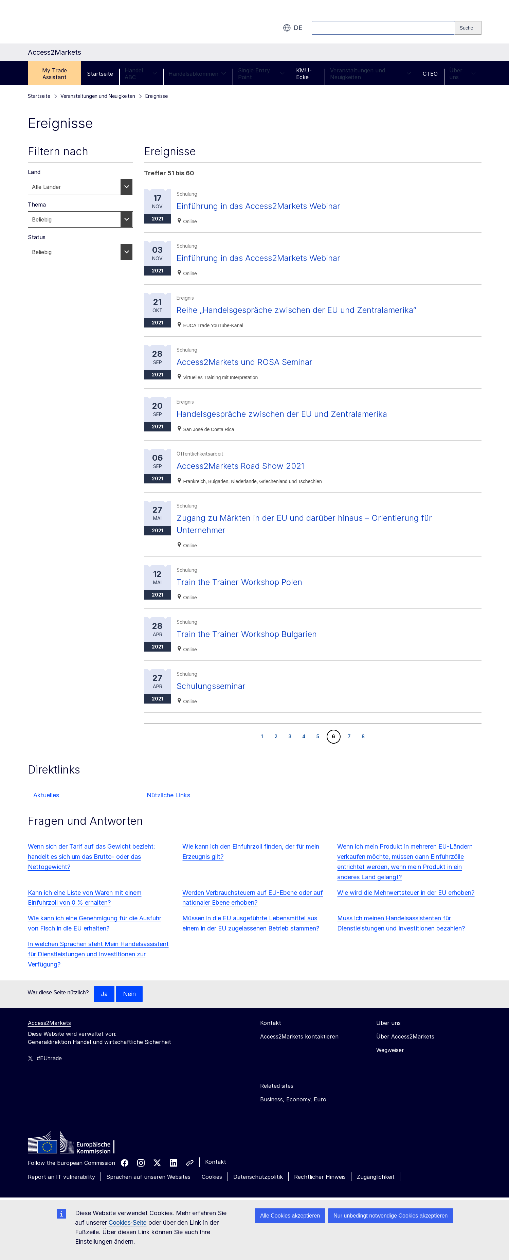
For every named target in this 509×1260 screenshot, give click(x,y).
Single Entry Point (261, 74)
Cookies (212, 1176)
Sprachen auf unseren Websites (148, 1176)
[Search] (468, 28)
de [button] (292, 28)
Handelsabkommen (197, 73)
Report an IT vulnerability (61, 1176)
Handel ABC (141, 74)
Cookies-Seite (128, 1222)
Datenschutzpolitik (258, 1176)
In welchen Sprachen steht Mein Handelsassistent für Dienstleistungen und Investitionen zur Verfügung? (98, 954)
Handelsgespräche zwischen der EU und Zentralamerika (282, 414)
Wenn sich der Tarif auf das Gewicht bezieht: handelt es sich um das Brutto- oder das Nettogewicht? (91, 856)
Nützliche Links (168, 795)
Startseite (100, 73)
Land (34, 171)
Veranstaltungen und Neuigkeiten (370, 74)
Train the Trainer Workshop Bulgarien (247, 634)
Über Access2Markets (405, 1036)
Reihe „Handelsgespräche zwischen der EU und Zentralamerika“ (296, 310)
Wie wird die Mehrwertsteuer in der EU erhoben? (405, 892)
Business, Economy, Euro (293, 1099)
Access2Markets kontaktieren (299, 1036)
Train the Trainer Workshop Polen (239, 582)
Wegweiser (390, 1050)
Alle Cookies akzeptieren (290, 1216)
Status (37, 237)
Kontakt (215, 1161)
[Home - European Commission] (77, 1144)
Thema (37, 204)
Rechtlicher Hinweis (320, 1176)
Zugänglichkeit (376, 1176)
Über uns (462, 74)
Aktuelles (46, 795)
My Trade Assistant (54, 74)
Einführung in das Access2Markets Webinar (258, 206)
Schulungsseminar (211, 686)
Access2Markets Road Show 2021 (240, 466)
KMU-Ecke (304, 74)
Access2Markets (49, 1022)
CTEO (430, 73)
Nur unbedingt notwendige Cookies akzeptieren (390, 1216)
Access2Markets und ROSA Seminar (244, 362)
